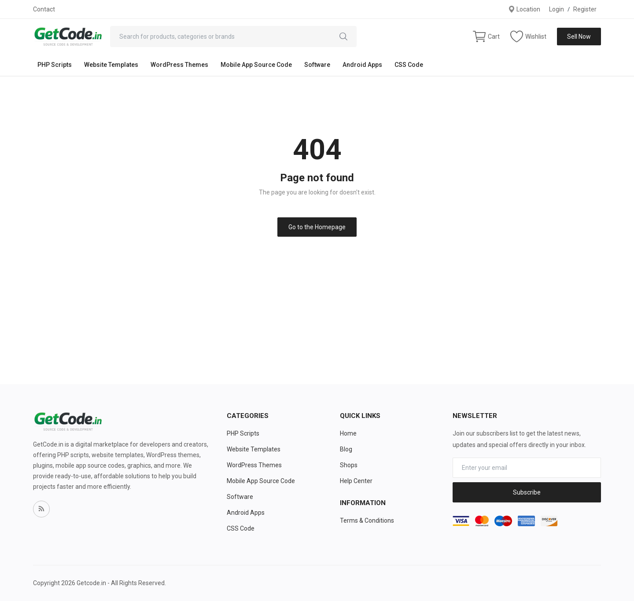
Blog (346, 449)
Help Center (356, 480)
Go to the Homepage (317, 227)
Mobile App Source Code (256, 64)
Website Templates (111, 64)
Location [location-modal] (524, 9)
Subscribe (527, 492)
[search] (343, 36)
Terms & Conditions (367, 520)
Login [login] (556, 9)
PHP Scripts (54, 64)
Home (348, 433)
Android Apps (362, 64)
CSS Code (408, 64)
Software (317, 64)
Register (585, 9)
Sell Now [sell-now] (579, 36)
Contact (44, 9)
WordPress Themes (179, 64)
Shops (349, 465)
